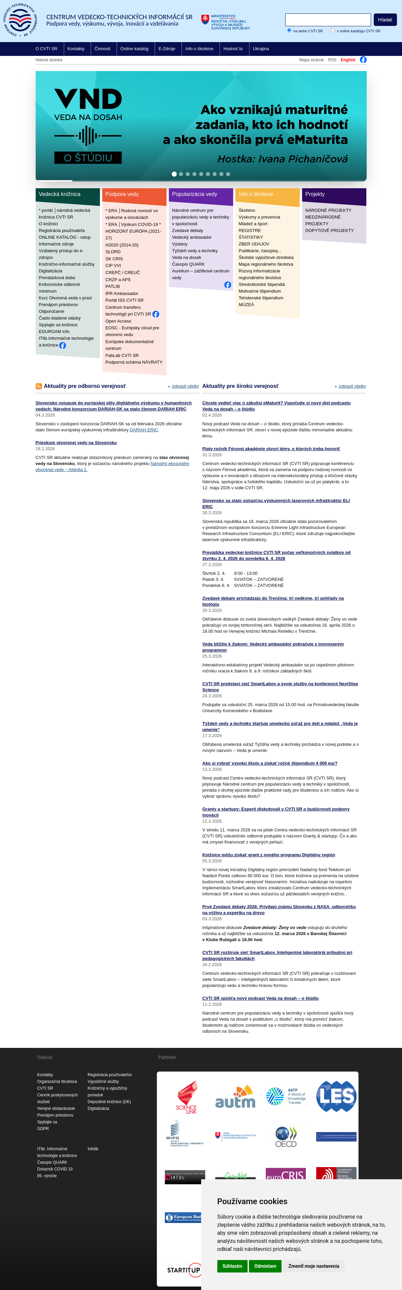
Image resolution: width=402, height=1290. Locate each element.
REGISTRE (250, 230)
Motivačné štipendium (260, 291)
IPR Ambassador (122, 293)
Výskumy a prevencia (260, 217)
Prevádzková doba (57, 277)
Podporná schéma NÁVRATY (134, 362)
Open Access (119, 320)
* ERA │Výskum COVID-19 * (133, 224)
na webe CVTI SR (308, 31)
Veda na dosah (187, 257)
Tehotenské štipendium (261, 297)
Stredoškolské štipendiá (262, 284)
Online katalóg (134, 48)
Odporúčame (51, 311)
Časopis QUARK (188, 264)
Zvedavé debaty (188, 230)
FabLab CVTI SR (122, 355)
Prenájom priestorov (58, 304)
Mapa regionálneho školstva (266, 264)
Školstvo (247, 210)
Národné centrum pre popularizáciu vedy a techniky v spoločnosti (200, 217)
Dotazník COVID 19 (55, 1169)
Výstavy (180, 243)
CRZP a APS (118, 279)
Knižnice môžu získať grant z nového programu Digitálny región (269, 854)
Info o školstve (199, 48)
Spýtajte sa (47, 1122)
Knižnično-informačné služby (67, 264)
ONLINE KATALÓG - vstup (65, 237)
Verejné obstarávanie (56, 1108)
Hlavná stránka (49, 60)
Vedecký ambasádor (192, 237)
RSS (332, 60)
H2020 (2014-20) (122, 244)
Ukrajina (261, 48)
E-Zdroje (166, 48)
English (348, 60)
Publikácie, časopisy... (260, 250)
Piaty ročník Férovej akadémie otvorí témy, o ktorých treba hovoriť (271, 448)
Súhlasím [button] (233, 1266)
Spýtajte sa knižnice (58, 324)
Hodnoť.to (233, 48)
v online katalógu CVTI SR (358, 31)
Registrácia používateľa (62, 230)
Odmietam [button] (265, 1266)
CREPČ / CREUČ (123, 272)
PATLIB (113, 286)
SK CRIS (114, 258)
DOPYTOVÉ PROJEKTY (329, 230)
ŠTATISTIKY (251, 237)
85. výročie (47, 1175)
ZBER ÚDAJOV (254, 243)
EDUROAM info (54, 331)
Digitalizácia (50, 270)
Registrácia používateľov (110, 1074)
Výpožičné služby (103, 1081)
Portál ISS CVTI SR (125, 300)
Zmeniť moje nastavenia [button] (313, 1266)
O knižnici (48, 223)
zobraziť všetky (185, 386)
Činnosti (102, 48)
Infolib (93, 1149)
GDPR (43, 1128)
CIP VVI (113, 265)
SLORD (113, 251)
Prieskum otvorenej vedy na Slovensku (76, 442)
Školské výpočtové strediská (266, 257)
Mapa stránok (311, 60)
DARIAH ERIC (144, 429)
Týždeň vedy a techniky (195, 250)
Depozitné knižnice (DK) (109, 1101)
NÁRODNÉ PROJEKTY (328, 210)
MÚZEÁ (246, 304)
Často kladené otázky (60, 318)
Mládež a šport (253, 223)
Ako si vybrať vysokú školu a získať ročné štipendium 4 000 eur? (270, 763)
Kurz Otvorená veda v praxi (65, 297)
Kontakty (76, 48)
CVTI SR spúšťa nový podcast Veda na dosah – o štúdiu (261, 998)
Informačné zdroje (56, 243)
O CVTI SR (47, 48)
